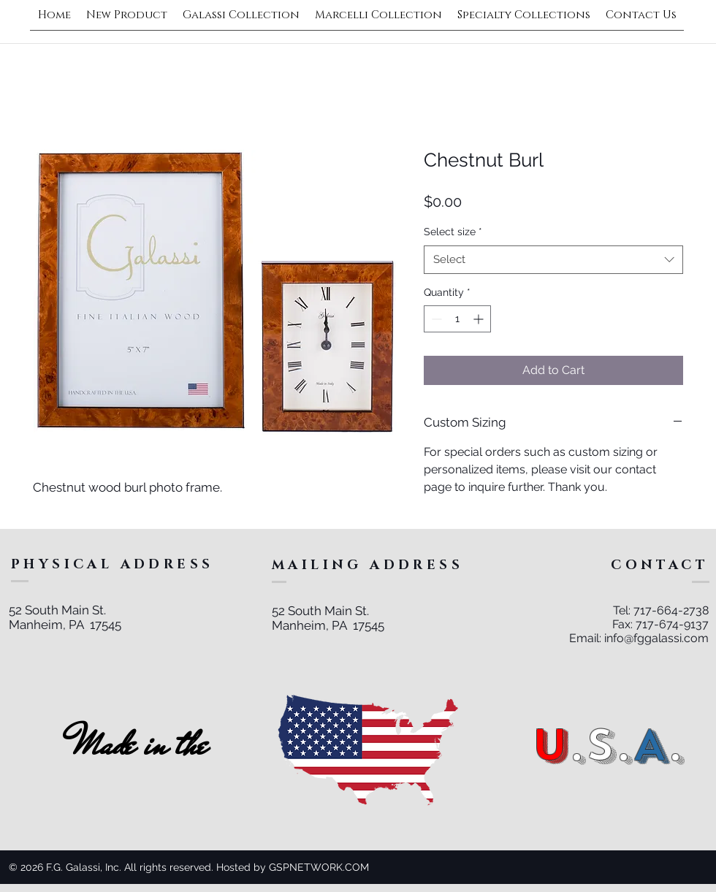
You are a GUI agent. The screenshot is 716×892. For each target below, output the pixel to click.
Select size (453, 231)
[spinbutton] (457, 319)
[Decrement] (435, 319)
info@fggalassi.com (656, 638)
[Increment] (480, 319)
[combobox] (553, 259)
